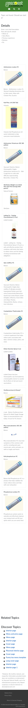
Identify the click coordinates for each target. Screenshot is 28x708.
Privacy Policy (8, 695)
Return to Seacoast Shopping (14, 700)
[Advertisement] (14, 567)
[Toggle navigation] (19, 9)
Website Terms (8, 693)
